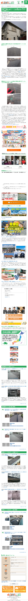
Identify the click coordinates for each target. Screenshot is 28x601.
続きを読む (3, 218)
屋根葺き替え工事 (7, 76)
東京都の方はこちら (14, 351)
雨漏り (20, 71)
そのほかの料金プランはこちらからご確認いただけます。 (10, 124)
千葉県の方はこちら (14, 357)
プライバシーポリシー (17, 585)
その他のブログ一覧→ (23, 403)
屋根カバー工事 (11, 114)
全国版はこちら (14, 363)
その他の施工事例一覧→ (23, 449)
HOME (2, 6)
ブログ (5, 6)
